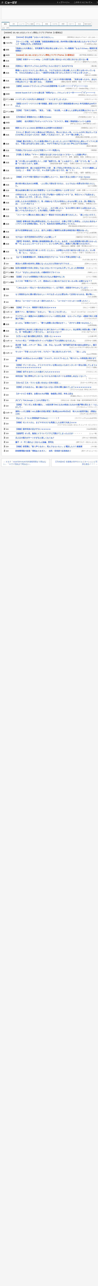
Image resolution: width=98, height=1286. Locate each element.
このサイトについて (82, 2)
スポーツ (71, 24)
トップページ (62, 2)
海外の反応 (87, 24)
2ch (14, 24)
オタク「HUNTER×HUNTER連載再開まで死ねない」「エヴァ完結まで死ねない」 (24, 463)
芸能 (46, 24)
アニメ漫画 (30, 24)
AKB (63, 24)
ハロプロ (54, 24)
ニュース (22, 24)
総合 (5, 24)
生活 (79, 24)
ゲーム (38, 24)
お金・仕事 (5, 28)
